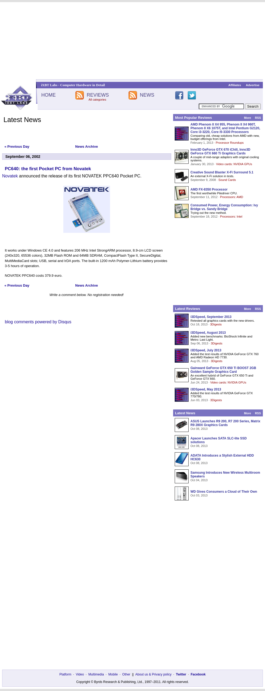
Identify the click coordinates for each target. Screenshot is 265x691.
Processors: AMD (231, 197)
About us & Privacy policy (153, 674)
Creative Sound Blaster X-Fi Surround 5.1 (221, 172)
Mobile (113, 674)
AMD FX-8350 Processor (209, 189)
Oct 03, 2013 (199, 495)
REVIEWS (98, 95)
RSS (258, 117)
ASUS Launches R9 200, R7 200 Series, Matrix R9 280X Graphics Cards (225, 423)
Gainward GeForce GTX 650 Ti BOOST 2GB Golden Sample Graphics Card (223, 370)
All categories (97, 99)
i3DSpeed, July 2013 (205, 350)
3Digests (216, 324)
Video (80, 674)
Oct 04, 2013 (199, 480)
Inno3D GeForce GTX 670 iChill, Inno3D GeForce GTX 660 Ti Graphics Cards (220, 151)
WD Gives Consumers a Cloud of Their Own (223, 491)
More (247, 117)
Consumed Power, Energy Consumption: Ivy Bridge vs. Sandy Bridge (224, 207)
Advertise (252, 85)
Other (126, 674)
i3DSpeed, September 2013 (210, 317)
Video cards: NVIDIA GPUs (234, 164)
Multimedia (96, 674)
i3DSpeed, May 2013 (205, 389)
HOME (48, 95)
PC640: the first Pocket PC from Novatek (48, 168)
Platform (65, 674)
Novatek (10, 176)
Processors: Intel (231, 216)
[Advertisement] (132, 40)
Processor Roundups (230, 142)
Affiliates (234, 85)
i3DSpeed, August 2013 (208, 333)
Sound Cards (227, 179)
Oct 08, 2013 (199, 428)
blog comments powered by (38, 322)
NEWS (147, 95)
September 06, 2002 (22, 156)
